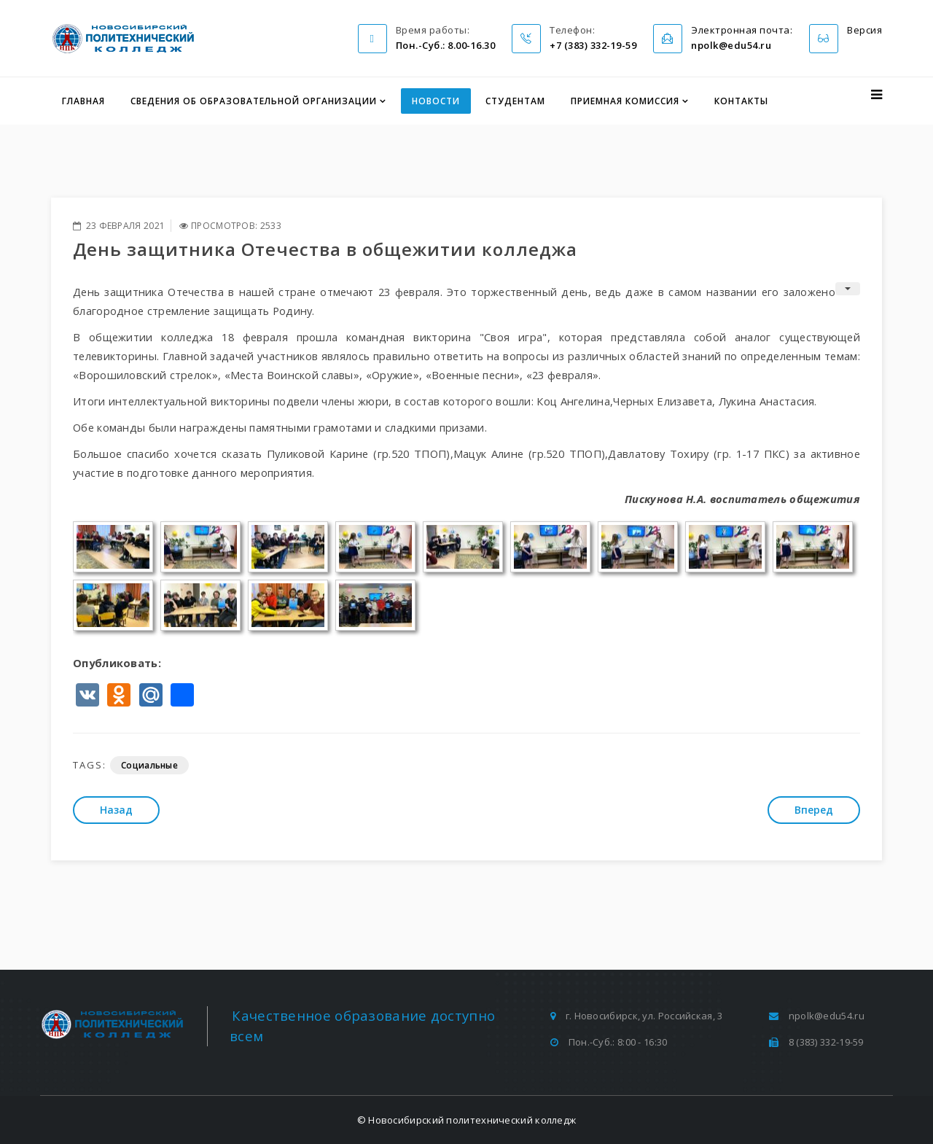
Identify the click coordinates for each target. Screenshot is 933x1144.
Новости (436, 101)
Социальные (149, 765)
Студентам (515, 101)
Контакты (741, 101)
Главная (83, 101)
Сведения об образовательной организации (253, 101)
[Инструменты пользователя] (847, 288)
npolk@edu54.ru (826, 1015)
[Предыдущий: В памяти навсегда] (116, 810)
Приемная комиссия (625, 101)
